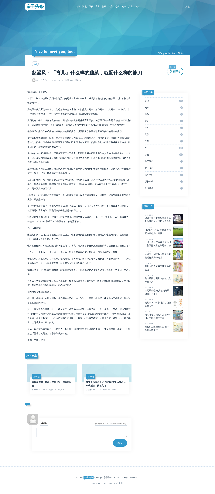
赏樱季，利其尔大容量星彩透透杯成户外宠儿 (164, 254)
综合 (137, 6)
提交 (120, 442)
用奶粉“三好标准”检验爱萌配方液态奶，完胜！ (164, 230)
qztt (37, 80)
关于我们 (164, 161)
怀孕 (104, 6)
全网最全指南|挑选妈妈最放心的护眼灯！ (164, 290)
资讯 (84, 6)
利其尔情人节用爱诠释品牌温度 (164, 266)
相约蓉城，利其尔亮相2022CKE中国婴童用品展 (164, 314)
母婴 (117, 6)
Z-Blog (104, 483)
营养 (111, 6)
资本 (124, 6)
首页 (78, 6)
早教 (91, 6)
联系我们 (164, 175)
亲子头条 (35, 6)
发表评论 (174, 70)
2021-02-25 (177, 52)
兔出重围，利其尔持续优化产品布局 (164, 278)
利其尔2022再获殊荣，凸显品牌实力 (164, 302)
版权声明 (164, 181)
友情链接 (164, 188)
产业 (130, 6)
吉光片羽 (119, 483)
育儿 (97, 6)
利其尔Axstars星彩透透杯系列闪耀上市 (164, 326)
